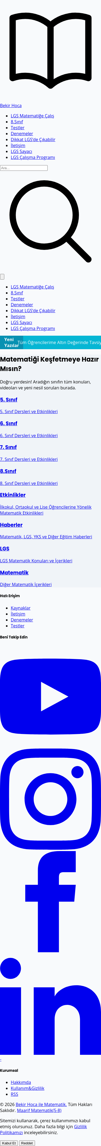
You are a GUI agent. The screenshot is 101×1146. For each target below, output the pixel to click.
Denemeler (22, 134)
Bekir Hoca (11, 105)
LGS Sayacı (21, 151)
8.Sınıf (17, 122)
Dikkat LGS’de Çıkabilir (33, 139)
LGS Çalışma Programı (33, 157)
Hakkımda (21, 1082)
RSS (14, 1094)
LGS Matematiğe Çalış (32, 116)
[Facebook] (50, 951)
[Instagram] (50, 848)
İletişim (18, 145)
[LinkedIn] (50, 1053)
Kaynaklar (20, 608)
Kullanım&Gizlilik (27, 1088)
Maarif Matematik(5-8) (39, 1110)
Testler (18, 128)
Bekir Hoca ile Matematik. (41, 1104)
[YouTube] (50, 746)
